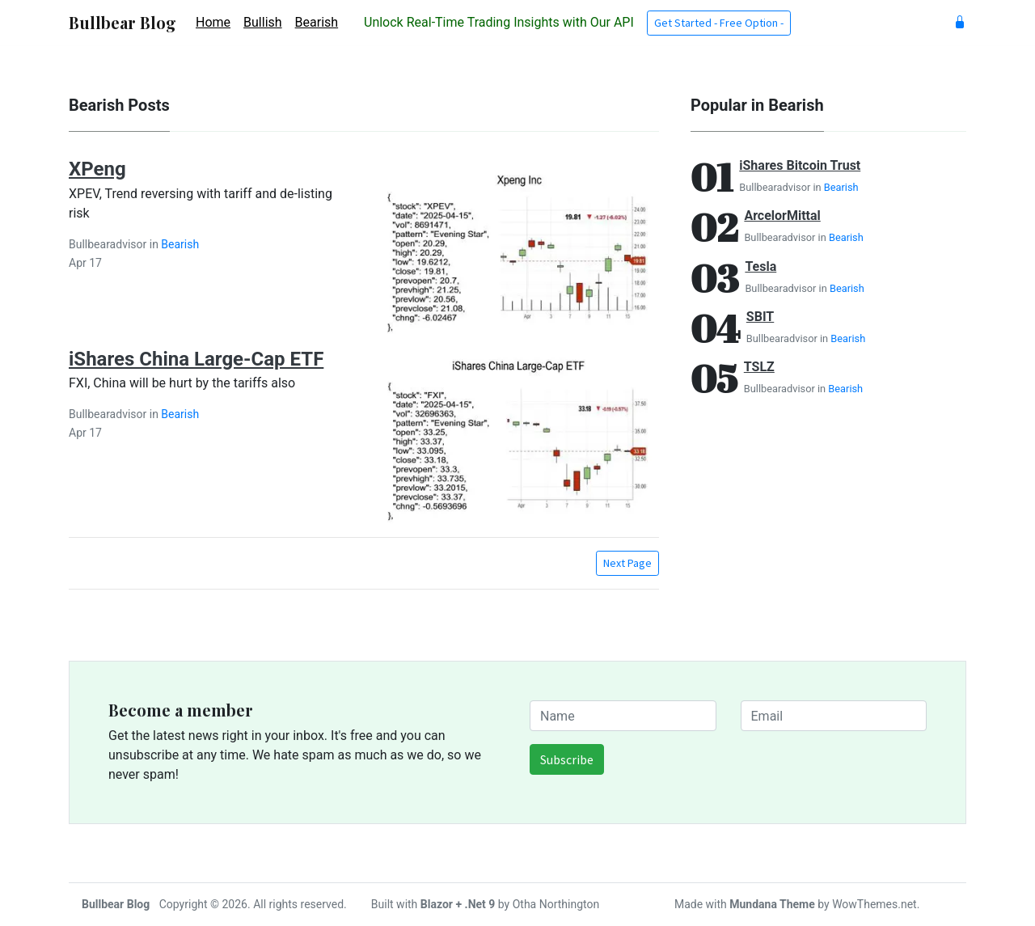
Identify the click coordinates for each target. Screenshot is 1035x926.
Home (213, 22)
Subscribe (567, 759)
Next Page (627, 563)
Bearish (317, 22)
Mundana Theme (772, 904)
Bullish (262, 22)
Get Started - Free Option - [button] (719, 22)
